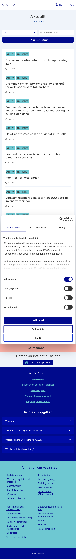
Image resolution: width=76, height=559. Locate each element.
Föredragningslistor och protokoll (18, 480)
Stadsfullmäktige (14, 490)
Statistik (42, 524)
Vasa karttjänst (38, 390)
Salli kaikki (38, 320)
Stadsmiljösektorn (47, 487)
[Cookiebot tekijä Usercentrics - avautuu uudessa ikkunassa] (59, 219)
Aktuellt (42, 520)
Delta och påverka (15, 498)
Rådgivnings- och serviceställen (15, 508)
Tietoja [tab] (62, 227)
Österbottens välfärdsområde (46, 493)
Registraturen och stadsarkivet (15, 527)
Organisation (44, 474)
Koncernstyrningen (47, 479)
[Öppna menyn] (69, 5)
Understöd (11, 532)
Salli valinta (38, 329)
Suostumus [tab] (13, 227)
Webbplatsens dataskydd (38, 396)
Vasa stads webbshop (17, 537)
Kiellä (38, 338)
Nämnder (11, 494)
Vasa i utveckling (46, 528)
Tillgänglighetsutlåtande (38, 401)
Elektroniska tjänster (16, 521)
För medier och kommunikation (46, 515)
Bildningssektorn (46, 483)
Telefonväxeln (13, 513)
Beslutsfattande (14, 474)
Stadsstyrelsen (13, 485)
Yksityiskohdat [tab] (38, 227)
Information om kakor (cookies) (38, 384)
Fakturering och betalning (19, 517)
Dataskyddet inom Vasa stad (50, 508)
